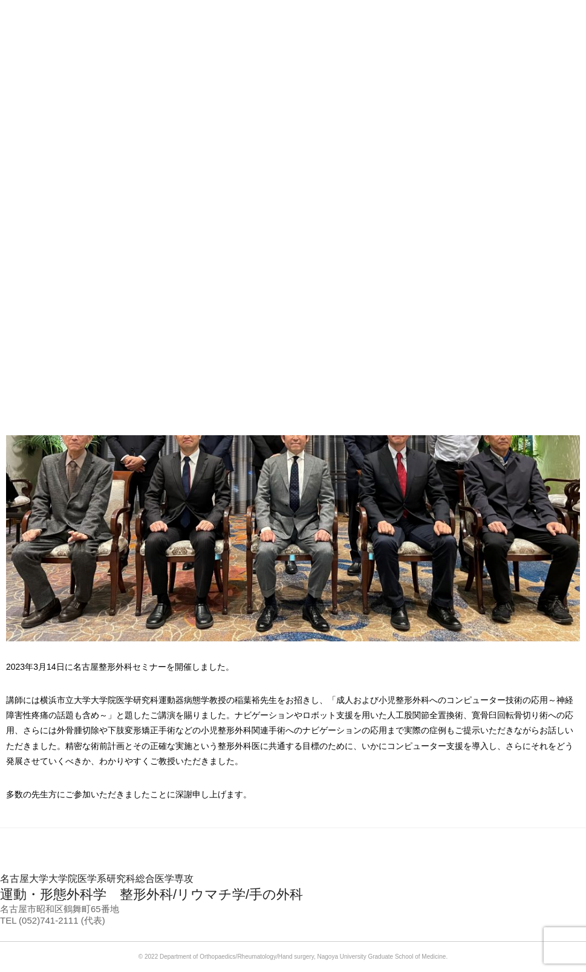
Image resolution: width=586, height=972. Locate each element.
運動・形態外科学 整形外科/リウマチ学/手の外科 (293, 887)
